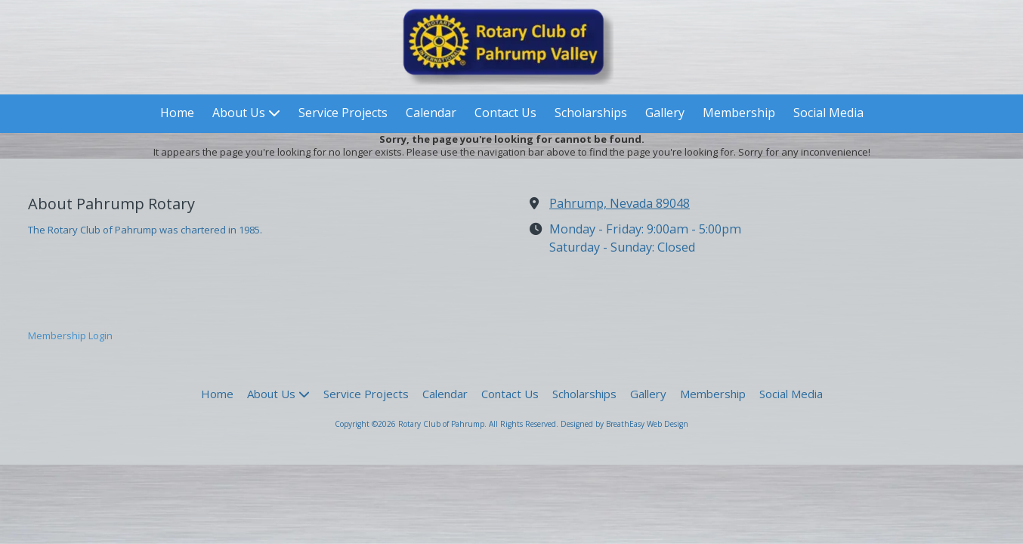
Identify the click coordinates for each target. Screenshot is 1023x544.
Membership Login (70, 335)
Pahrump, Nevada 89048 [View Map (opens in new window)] (619, 203)
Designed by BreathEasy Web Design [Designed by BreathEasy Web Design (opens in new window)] (624, 424)
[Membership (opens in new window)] (739, 113)
